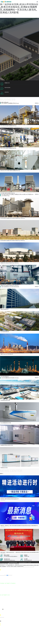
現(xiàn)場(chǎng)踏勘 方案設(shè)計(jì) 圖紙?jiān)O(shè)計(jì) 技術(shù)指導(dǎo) (19, 84)
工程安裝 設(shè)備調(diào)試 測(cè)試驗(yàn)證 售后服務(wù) (16, 93)
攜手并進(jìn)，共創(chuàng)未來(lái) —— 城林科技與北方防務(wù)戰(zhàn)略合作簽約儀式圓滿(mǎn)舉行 (20, 552)
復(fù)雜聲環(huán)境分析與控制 (10, 286)
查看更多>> (37, 103)
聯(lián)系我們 (6, 555)
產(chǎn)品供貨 (7, 87)
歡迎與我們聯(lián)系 (28, 560)
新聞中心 (1, 473)
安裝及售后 (7, 92)
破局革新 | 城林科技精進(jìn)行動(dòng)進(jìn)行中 (10, 498)
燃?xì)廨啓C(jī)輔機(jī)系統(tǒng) (10, 103)
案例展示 (25, 555)
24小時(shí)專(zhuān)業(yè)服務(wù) (10, 556)
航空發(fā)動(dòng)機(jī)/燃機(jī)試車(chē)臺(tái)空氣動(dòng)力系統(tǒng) (17, 195)
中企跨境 (29, 562)
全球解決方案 (26, 556)
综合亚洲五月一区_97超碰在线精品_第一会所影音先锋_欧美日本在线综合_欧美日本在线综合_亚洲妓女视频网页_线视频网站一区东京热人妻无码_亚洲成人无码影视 (19, 7)
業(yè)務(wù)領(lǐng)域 (4, 102)
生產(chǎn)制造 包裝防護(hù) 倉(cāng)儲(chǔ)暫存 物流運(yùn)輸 (16, 88)
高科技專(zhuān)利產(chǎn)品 (9, 560)
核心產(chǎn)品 (7, 559)
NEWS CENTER (11, 470)
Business (7, 99)
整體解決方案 (7, 82)
